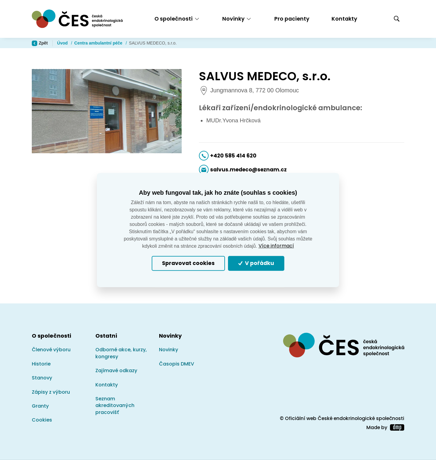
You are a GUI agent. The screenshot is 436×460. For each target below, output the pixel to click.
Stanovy (42, 377)
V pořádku (256, 263)
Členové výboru (51, 349)
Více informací (276, 246)
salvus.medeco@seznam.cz (248, 169)
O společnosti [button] (173, 18)
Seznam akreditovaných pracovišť (114, 405)
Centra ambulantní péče (99, 43)
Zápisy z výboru (51, 392)
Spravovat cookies (188, 263)
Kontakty (344, 18)
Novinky (168, 349)
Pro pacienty (291, 18)
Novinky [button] (233, 18)
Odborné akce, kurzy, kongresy (121, 353)
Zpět (40, 43)
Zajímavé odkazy (116, 370)
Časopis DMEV (176, 363)
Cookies (42, 419)
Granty (40, 405)
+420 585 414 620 (233, 155)
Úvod (63, 43)
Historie (41, 363)
